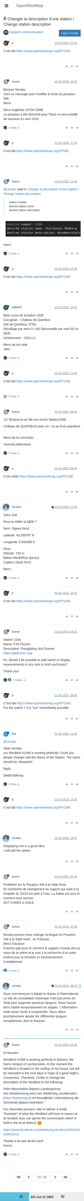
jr (13, 43)
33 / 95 (42, 1177)
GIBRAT (17, 307)
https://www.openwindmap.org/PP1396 (43, 807)
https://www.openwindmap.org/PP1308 (43, 381)
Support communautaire (26, 32)
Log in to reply (69, 33)
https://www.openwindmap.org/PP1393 (43, 51)
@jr (5, 419)
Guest (15, 81)
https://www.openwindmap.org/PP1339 (43, 277)
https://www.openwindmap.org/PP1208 (43, 601)
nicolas (16, 507)
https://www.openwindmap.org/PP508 (42, 151)
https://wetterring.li (17, 1098)
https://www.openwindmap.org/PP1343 (44, 703)
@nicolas (9, 189)
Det (14, 733)
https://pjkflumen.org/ (17, 653)
